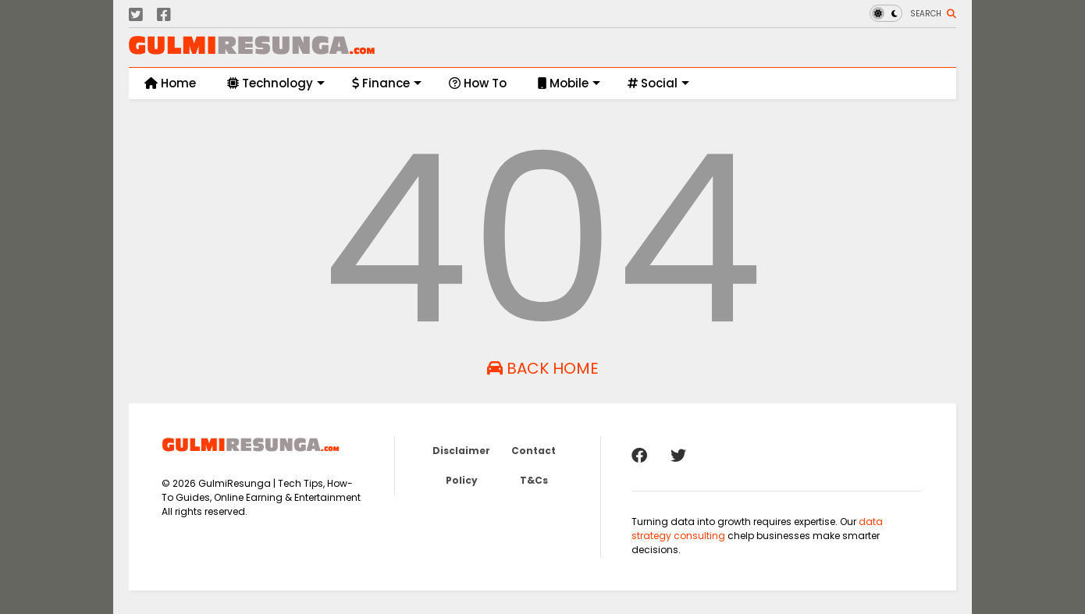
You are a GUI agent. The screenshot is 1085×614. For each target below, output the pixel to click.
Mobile (569, 83)
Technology (276, 83)
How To (478, 83)
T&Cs (534, 480)
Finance (387, 83)
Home (170, 83)
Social (658, 83)
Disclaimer (461, 450)
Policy (462, 480)
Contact (533, 450)
